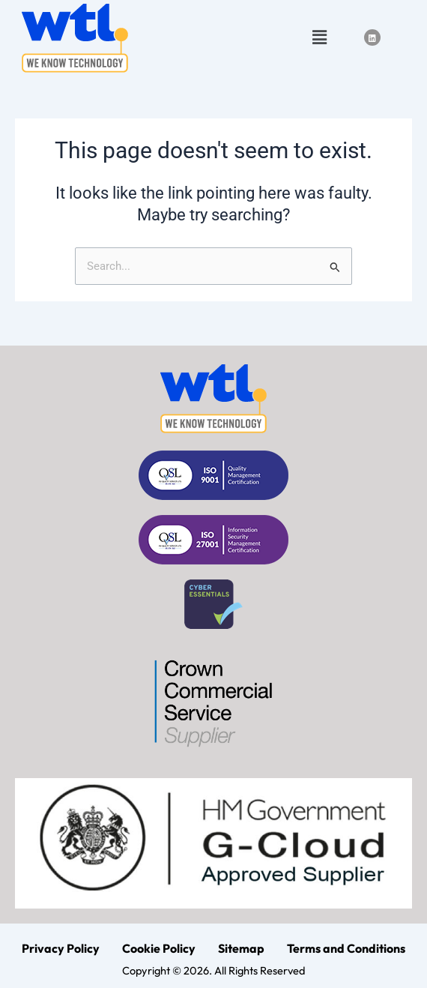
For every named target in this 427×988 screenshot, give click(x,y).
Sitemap (241, 948)
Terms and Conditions (346, 948)
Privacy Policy (61, 948)
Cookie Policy (159, 948)
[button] (319, 37)
